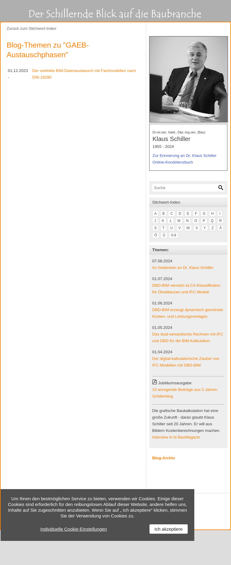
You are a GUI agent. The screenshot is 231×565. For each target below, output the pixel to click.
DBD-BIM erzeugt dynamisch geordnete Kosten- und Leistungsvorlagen (187, 313)
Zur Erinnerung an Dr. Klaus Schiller (184, 155)
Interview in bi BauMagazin (176, 437)
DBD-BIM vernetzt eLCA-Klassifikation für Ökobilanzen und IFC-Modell (186, 288)
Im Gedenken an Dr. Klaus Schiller (183, 267)
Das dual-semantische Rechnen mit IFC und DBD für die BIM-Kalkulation (187, 337)
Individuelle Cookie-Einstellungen (73, 529)
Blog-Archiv (163, 458)
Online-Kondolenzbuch (172, 162)
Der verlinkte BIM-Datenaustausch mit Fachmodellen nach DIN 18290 (84, 74)
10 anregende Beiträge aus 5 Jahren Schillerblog (184, 392)
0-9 (173, 235)
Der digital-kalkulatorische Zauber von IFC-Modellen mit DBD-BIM (186, 361)
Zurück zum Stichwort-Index (31, 28)
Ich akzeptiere (169, 529)
